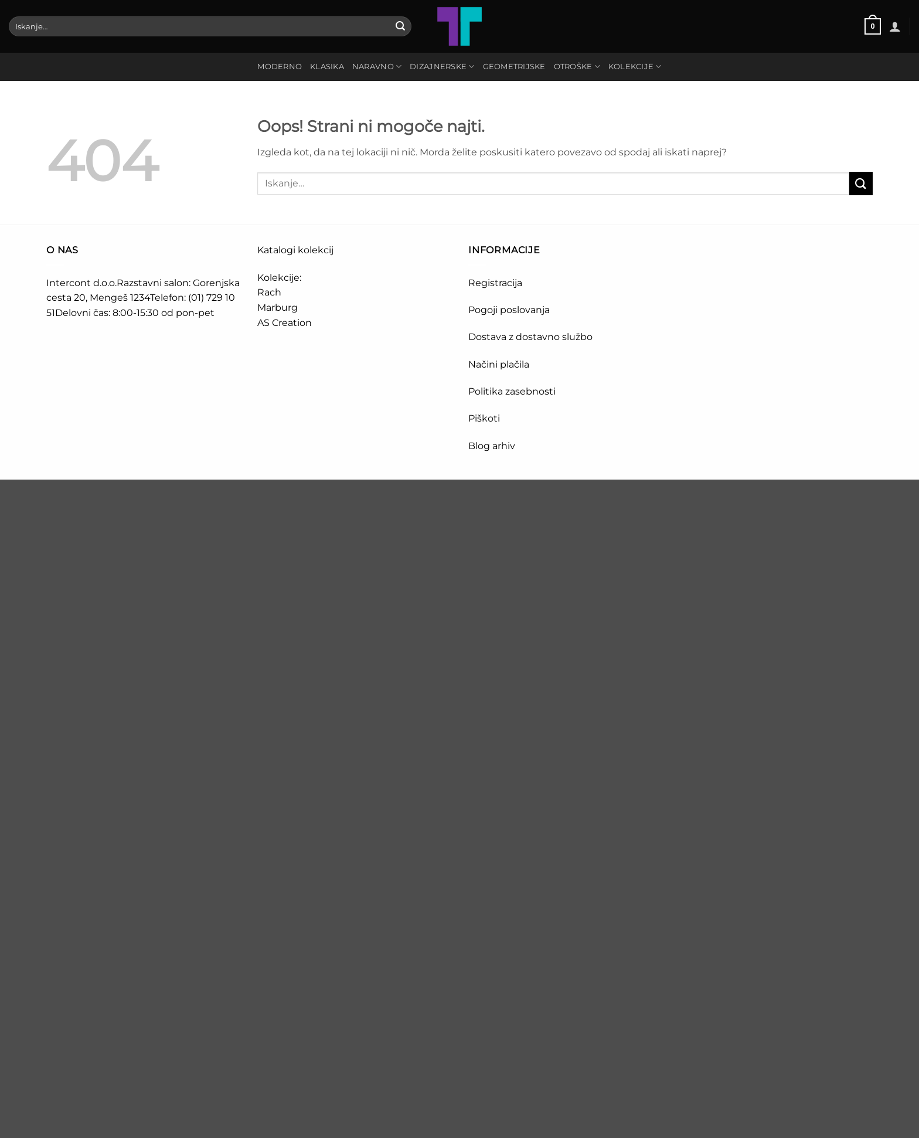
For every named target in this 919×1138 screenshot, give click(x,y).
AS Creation (284, 322)
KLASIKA (327, 66)
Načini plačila (498, 364)
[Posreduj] (400, 26)
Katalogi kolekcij (295, 250)
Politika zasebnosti (512, 391)
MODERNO (279, 66)
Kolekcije (635, 66)
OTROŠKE (577, 66)
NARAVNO (376, 66)
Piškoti (484, 418)
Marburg (277, 307)
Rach (269, 292)
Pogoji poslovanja (509, 309)
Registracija (495, 282)
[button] (872, 26)
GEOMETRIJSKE (514, 66)
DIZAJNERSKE (442, 66)
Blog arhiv (493, 445)
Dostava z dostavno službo (530, 336)
